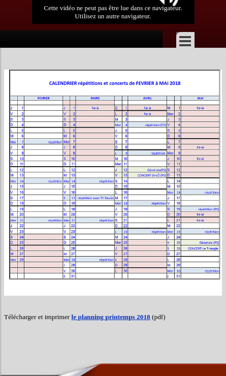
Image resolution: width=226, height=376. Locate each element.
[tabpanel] (113, 327)
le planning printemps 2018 (111, 317)
